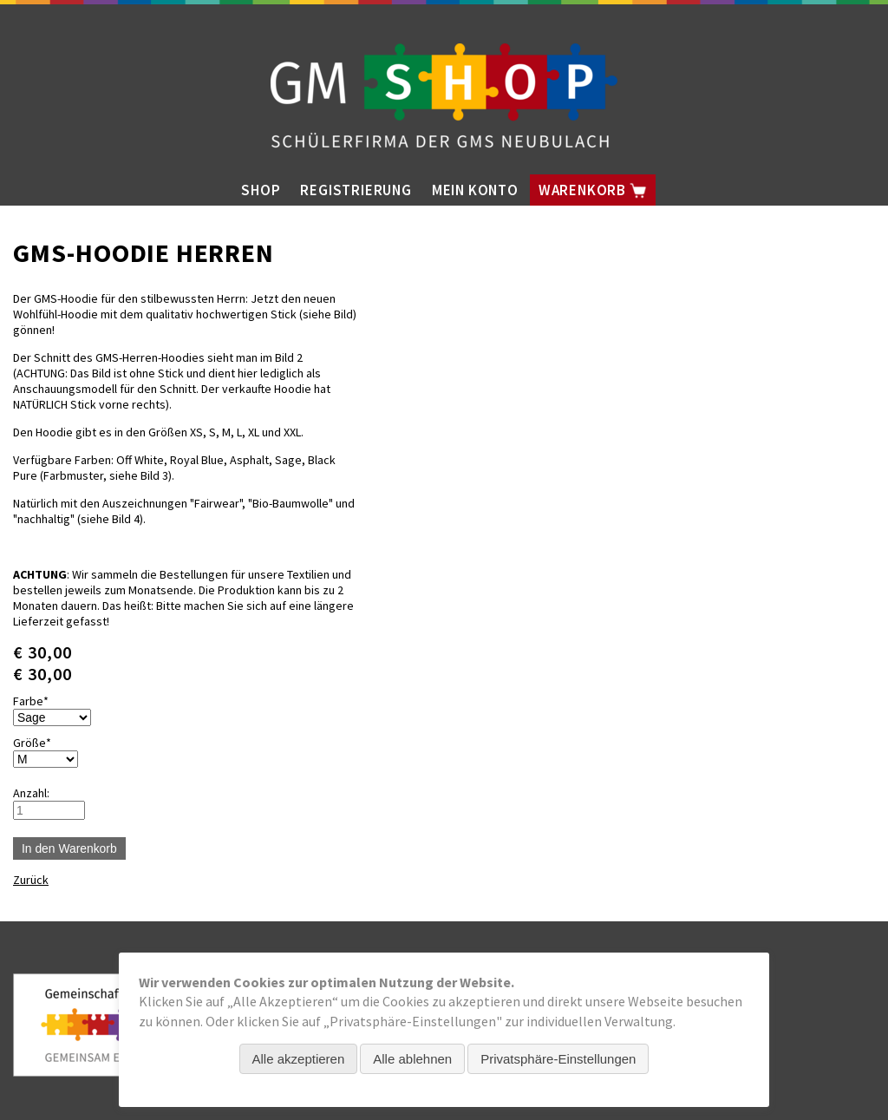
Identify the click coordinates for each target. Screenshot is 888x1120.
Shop (260, 190)
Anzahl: (31, 793)
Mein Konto (475, 190)
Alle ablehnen (412, 1058)
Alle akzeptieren (298, 1058)
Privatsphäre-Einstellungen (558, 1058)
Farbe (39, 701)
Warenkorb (593, 190)
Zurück (31, 879)
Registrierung (355, 190)
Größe (39, 742)
